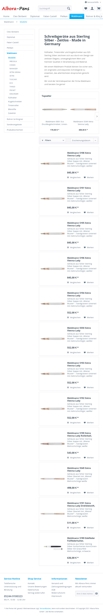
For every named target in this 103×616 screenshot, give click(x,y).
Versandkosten (45, 608)
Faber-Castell (13, 42)
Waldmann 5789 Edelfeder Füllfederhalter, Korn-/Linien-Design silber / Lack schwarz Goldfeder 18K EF (82, 539)
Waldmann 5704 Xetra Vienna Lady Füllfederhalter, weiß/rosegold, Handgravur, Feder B (82, 294)
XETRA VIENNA (15, 72)
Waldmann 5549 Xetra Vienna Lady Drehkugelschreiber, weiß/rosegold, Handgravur (83, 123)
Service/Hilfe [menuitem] (92, 2)
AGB (53, 589)
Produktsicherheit (15, 130)
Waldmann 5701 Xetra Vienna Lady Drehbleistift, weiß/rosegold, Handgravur (82, 504)
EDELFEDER (14, 94)
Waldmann (12, 53)
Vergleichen (74, 177)
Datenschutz (33, 589)
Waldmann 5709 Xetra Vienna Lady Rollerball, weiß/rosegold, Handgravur (82, 434)
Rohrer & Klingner (15, 119)
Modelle (12, 57)
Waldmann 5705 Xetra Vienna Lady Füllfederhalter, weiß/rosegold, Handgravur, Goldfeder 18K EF (82, 224)
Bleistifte (12, 109)
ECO (11, 83)
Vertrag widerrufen (36, 593)
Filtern (46, 140)
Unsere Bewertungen (37, 586)
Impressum (57, 596)
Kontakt (31, 583)
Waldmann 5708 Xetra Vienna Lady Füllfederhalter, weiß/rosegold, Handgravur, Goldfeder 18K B (82, 154)
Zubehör (12, 113)
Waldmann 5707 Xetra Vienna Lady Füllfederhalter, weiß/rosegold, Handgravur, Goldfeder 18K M (82, 189)
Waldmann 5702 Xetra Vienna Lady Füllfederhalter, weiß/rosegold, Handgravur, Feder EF (82, 399)
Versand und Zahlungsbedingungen (62, 585)
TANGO (12, 87)
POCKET (13, 90)
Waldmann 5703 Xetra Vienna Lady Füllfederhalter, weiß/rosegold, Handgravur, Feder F (82, 364)
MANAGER (13, 68)
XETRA (12, 76)
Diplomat (11, 37)
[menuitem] (55, 8)
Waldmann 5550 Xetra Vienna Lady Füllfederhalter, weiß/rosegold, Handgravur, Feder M (82, 329)
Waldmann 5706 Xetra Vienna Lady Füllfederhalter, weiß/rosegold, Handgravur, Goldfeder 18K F (82, 259)
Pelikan (10, 48)
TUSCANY (13, 79)
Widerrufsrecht (58, 593)
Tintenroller (13, 105)
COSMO (12, 65)
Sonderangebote (14, 124)
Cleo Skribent (13, 31)
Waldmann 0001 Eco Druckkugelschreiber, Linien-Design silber (55, 123)
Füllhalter (12, 97)
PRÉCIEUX (13, 61)
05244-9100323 (13, 596)
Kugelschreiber (15, 101)
